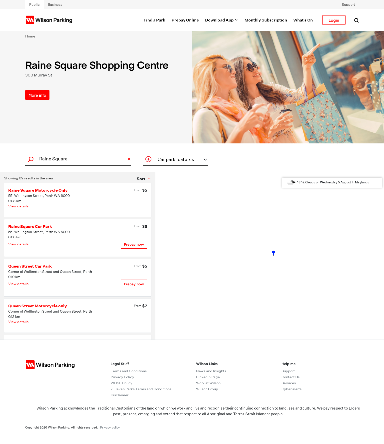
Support (348, 4)
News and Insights (211, 371)
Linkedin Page (208, 377)
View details (18, 206)
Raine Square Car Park (30, 226)
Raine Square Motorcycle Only (38, 190)
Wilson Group (207, 389)
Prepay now (134, 244)
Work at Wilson (208, 383)
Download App (221, 19)
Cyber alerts (292, 389)
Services (289, 383)
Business (55, 4)
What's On (303, 19)
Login (334, 20)
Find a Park (154, 19)
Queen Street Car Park (30, 266)
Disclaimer (119, 395)
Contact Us (291, 377)
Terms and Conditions (129, 371)
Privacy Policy (122, 377)
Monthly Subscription (266, 19)
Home (30, 36)
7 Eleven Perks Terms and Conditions (141, 389)
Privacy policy (110, 427)
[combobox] (77, 158)
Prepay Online (185, 19)
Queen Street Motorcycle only (37, 305)
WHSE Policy (121, 383)
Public (34, 4)
